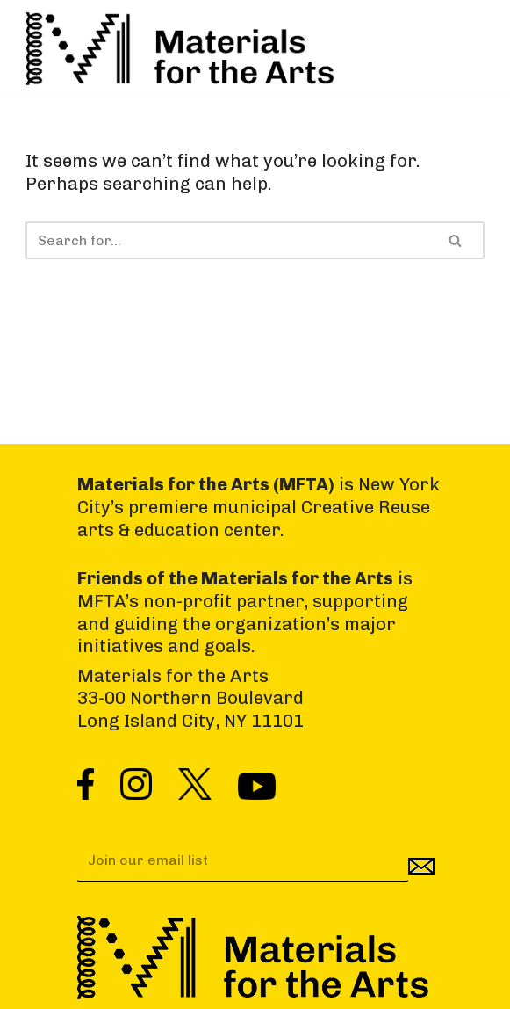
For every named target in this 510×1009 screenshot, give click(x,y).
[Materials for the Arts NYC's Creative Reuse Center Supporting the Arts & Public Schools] (180, 48)
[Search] (226, 240)
